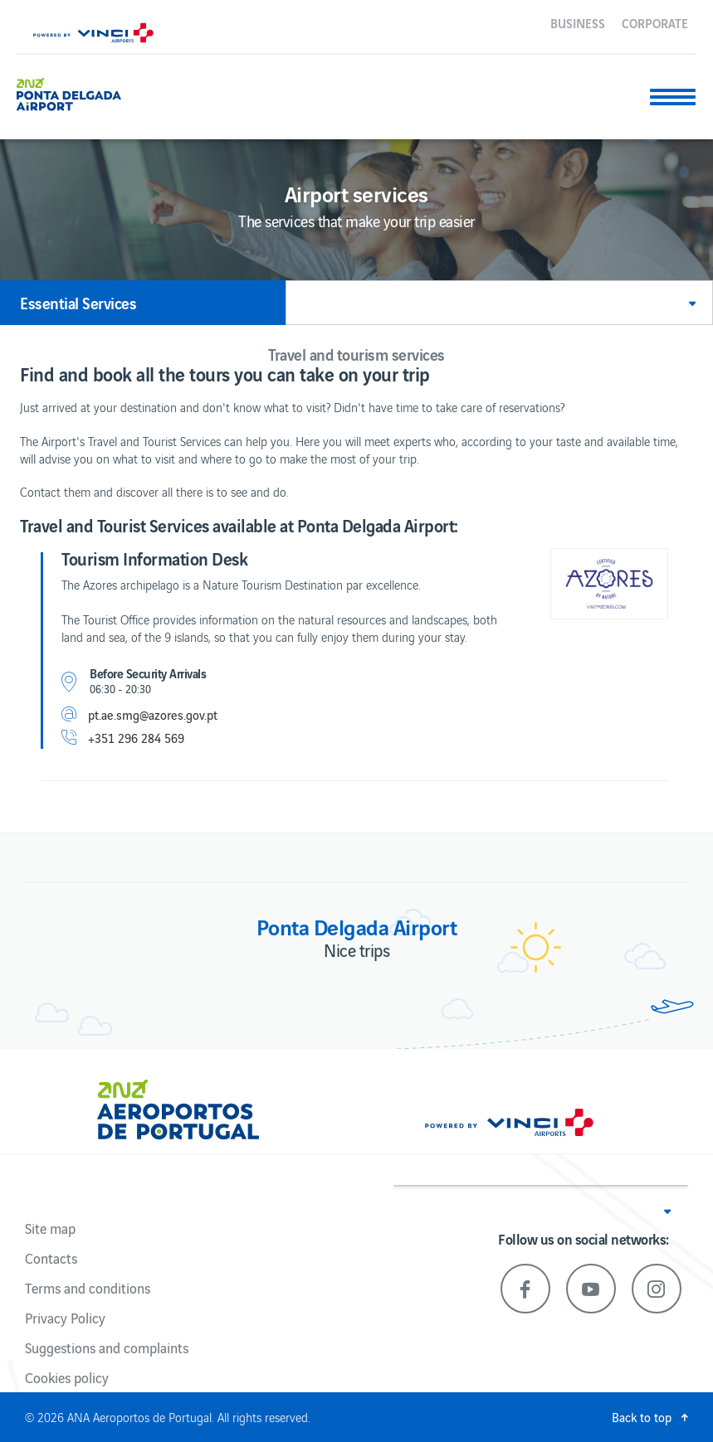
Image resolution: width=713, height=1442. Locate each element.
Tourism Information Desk (154, 558)
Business (577, 22)
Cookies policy (67, 1377)
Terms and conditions (87, 1288)
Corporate (655, 22)
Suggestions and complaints (106, 1347)
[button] (499, 302)
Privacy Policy (65, 1318)
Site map (50, 1228)
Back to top (641, 1416)
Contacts (51, 1258)
